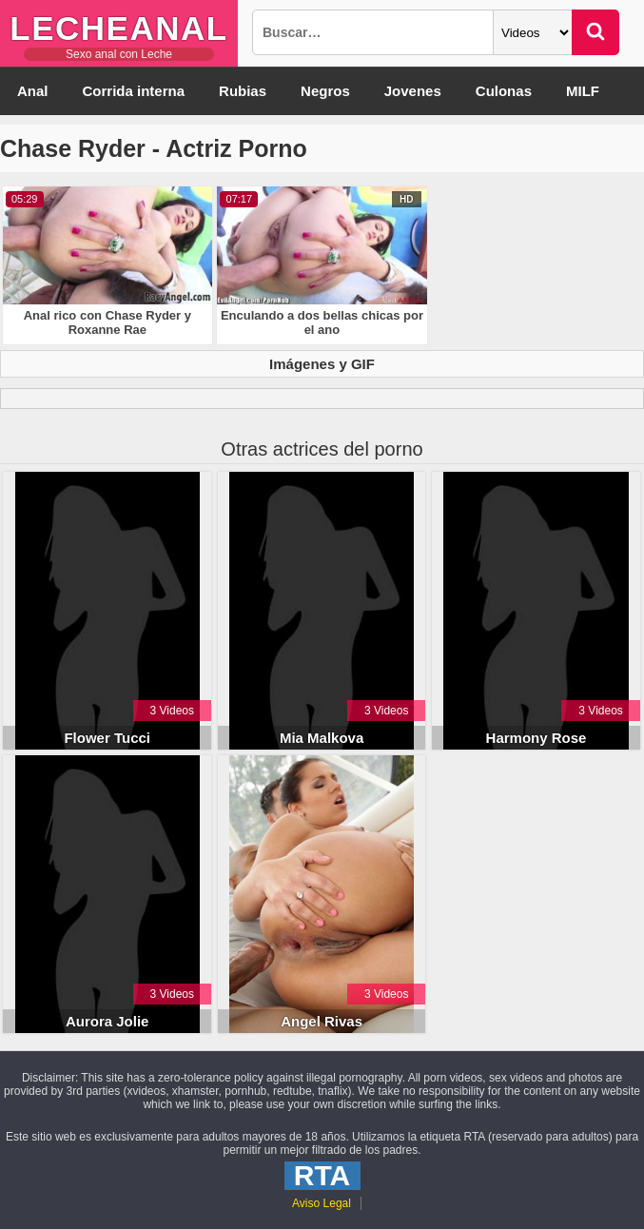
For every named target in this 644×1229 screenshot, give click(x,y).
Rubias (242, 91)
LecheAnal (118, 28)
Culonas (504, 91)
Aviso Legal (321, 1203)
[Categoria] (533, 32)
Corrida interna (134, 91)
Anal (33, 91)
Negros (325, 91)
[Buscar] (595, 32)
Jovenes (412, 91)
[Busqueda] (373, 32)
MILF (582, 91)
